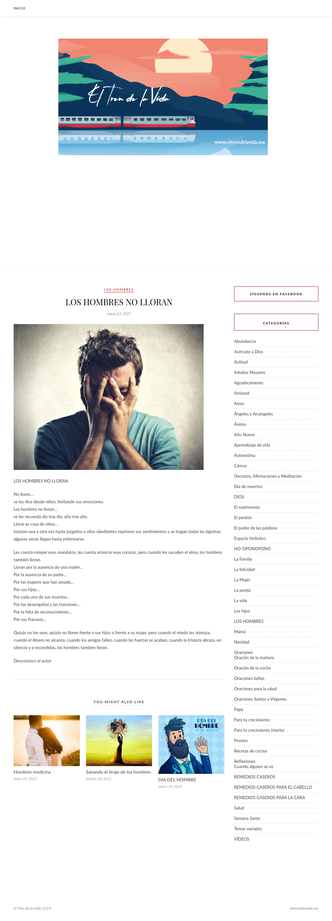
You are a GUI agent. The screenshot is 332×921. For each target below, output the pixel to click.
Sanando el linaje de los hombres (118, 772)
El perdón (243, 517)
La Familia (243, 559)
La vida (240, 600)
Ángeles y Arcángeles (253, 413)
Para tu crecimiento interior (259, 730)
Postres (241, 740)
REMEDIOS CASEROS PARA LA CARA (269, 797)
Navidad (241, 642)
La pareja (242, 590)
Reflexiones (244, 761)
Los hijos (242, 610)
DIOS (239, 496)
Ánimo (240, 424)
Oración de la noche (252, 667)
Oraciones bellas (249, 678)
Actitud (241, 362)
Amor (239, 403)
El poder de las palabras (256, 527)
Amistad (241, 393)
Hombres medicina (32, 772)
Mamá (240, 631)
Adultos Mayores (249, 372)
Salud (239, 807)
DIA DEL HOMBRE (177, 779)
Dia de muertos (248, 486)
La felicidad (244, 569)
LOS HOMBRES (119, 289)
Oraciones (243, 652)
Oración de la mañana (254, 657)
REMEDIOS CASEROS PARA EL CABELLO (273, 787)
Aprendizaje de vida (252, 445)
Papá (238, 709)
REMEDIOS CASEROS (254, 776)
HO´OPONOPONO (252, 548)
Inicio (20, 8)
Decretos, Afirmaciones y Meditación (268, 476)
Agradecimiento (248, 382)
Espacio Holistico (250, 538)
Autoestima (244, 455)
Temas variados (248, 828)
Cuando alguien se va (253, 766)
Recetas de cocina (250, 750)
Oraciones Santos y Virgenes (260, 699)
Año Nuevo (244, 434)
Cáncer (240, 465)
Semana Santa (247, 818)
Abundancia (245, 341)
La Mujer (242, 579)
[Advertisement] (166, 218)
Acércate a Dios (248, 351)
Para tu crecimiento (252, 719)
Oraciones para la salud (255, 688)
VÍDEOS (241, 839)
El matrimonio (247, 507)
